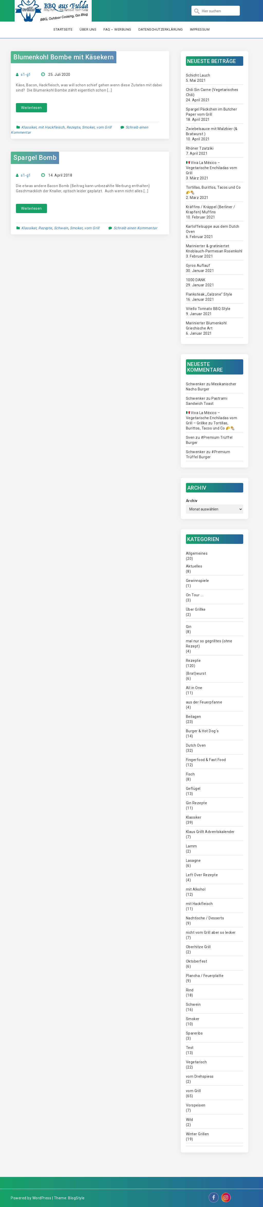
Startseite (62, 29)
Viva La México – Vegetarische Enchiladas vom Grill (211, 168)
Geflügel (193, 789)
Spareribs (194, 1033)
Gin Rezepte (196, 803)
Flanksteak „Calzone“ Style (209, 294)
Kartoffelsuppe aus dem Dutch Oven (212, 229)
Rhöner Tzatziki (200, 148)
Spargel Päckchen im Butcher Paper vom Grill (211, 111)
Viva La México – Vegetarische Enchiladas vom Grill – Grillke (211, 418)
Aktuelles (194, 566)
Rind (190, 990)
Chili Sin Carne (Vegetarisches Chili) (212, 92)
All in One (194, 688)
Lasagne (193, 860)
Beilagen (193, 717)
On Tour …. (195, 595)
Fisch (190, 774)
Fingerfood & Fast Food (206, 760)
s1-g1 (26, 74)
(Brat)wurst (196, 673)
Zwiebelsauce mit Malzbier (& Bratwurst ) (212, 131)
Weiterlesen (31, 108)
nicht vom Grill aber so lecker (211, 932)
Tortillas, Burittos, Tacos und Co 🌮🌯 (213, 190)
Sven (190, 437)
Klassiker (29, 127)
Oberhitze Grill (198, 947)
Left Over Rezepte (202, 875)
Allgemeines (197, 553)
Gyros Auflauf (198, 265)
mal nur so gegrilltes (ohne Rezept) (209, 643)
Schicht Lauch (198, 75)
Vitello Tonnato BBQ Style (208, 309)
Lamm (191, 846)
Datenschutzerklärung (160, 29)
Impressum (200, 29)
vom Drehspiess (200, 1076)
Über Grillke (196, 609)
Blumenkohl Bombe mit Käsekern (63, 57)
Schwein (61, 228)
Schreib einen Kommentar (135, 228)
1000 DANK (195, 280)
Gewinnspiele (197, 581)
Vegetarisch (196, 1062)
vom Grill (103, 127)
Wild (189, 1120)
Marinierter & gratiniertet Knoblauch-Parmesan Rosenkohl (214, 248)
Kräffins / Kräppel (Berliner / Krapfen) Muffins (210, 209)
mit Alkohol (196, 889)
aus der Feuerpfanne (204, 702)
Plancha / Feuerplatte (205, 976)
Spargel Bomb (35, 157)
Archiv (192, 501)
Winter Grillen (197, 1134)
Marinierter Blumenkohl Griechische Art (206, 325)
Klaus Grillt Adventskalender (210, 832)
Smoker (88, 127)
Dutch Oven (196, 745)
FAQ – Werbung (117, 29)
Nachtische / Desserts (205, 918)
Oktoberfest (196, 961)
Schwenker (195, 384)
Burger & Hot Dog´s (202, 731)
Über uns (88, 29)
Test (190, 1048)
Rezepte (73, 127)
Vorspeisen (195, 1105)
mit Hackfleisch (51, 127)
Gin (189, 627)
